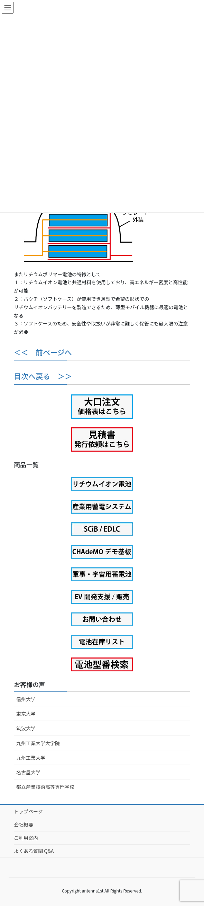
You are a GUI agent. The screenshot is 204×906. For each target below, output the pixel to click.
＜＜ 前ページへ (43, 352)
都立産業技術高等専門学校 (45, 786)
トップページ (28, 811)
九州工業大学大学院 (38, 743)
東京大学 (26, 713)
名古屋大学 (28, 772)
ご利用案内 (26, 837)
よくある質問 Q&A (34, 850)
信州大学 (26, 699)
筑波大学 (26, 728)
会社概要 (23, 824)
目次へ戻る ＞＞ (43, 376)
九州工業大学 (30, 757)
